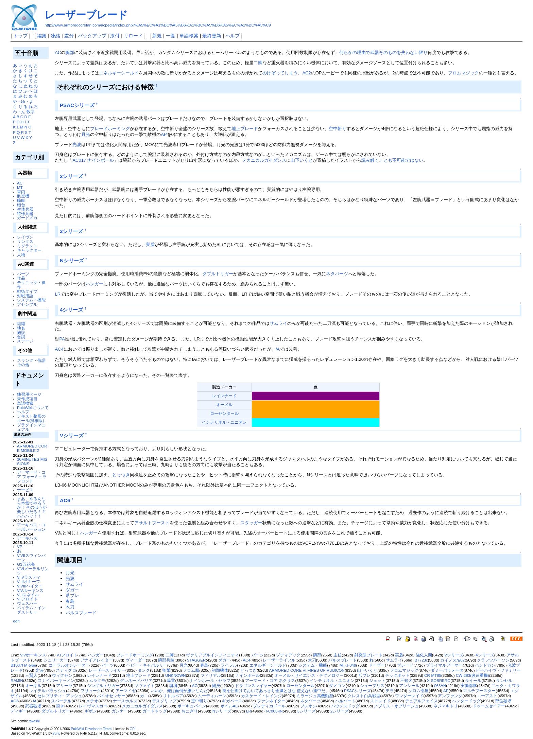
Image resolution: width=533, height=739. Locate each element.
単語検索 (189, 35)
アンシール (409, 686)
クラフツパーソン (493, 660)
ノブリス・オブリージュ (396, 706)
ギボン (91, 711)
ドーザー (376, 665)
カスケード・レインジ (261, 696)
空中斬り (337, 128)
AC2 (306, 72)
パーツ (23, 273)
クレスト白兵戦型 (364, 696)
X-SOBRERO (438, 681)
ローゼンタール (224, 413)
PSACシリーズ (77, 105)
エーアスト (487, 696)
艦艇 (21, 200)
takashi (34, 721)
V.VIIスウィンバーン (31, 557)
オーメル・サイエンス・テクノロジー (309, 675)
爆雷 (171, 681)
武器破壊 (33, 706)
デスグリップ (164, 701)
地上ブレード (244, 128)
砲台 (21, 205)
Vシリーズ (72, 435)
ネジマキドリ (445, 706)
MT (20, 187)
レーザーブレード (86, 14)
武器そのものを (385, 52)
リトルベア (173, 696)
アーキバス (27, 538)
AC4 (59, 349)
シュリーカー (56, 660)
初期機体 (220, 670)
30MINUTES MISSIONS (32, 461)
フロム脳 (191, 670)
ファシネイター (271, 701)
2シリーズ (71, 176)
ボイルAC (229, 706)
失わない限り (414, 52)
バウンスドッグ (345, 706)
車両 (21, 192)
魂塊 (173, 686)
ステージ (25, 341)
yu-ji (56, 733)
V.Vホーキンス (30, 590)
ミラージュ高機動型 (314, 696)
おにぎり (190, 711)
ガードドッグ (154, 711)
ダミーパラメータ (447, 670)
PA (62, 338)
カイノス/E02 (452, 660)
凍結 (55, 35)
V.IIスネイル (28, 595)
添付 (115, 35)
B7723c (421, 660)
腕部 (69, 52)
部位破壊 (503, 701)
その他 (23, 365)
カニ (144, 696)
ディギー (19, 711)
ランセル (504, 681)
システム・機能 (31, 300)
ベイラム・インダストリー (31, 609)
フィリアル (211, 675)
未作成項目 (27, 399)
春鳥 (70, 601)
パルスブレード (81, 612)
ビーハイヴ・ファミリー (498, 670)
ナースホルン (125, 701)
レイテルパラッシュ (47, 691)
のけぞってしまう (280, 72)
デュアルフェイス (421, 701)
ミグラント (27, 246)
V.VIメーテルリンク (33, 570)
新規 (157, 35)
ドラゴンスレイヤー (253, 686)
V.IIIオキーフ (28, 581)
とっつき (121, 474)
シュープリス (372, 686)
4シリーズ (71, 310)
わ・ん (19, 111)
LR (58, 294)
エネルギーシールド (119, 72)
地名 (21, 328)
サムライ (278, 323)
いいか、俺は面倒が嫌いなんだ (179, 691)
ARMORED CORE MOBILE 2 (32, 448)
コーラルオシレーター (69, 665)
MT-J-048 (348, 665)
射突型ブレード (368, 655)
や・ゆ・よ (23, 101)
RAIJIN (17, 681)
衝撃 (166, 670)
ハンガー (94, 283)
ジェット (377, 681)
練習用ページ (29, 394)
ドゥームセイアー (488, 706)
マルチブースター (479, 691)
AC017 (79, 160)
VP (19, 546)
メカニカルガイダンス (264, 160)
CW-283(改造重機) (472, 675)
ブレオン (308, 706)
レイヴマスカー (93, 706)
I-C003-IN (274, 711)
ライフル (229, 665)
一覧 (170, 35)
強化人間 (424, 655)
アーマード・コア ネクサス (270, 681)
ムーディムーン (212, 696)
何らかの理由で (354, 52)
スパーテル (61, 701)
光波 (76, 144)
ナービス (25, 490)
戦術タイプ (27, 291)
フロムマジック (463, 72)
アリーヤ (64, 686)
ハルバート (345, 701)
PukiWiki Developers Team (91, 729)
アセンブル (27, 304)
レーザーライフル (279, 660)
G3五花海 (26, 564)
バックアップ (92, 35)
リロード (133, 35)
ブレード (405, 665)
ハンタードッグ (466, 701)
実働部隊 (469, 686)
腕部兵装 (166, 660)
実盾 (150, 244)
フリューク (91, 691)
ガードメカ (27, 217)
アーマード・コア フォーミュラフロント (32, 476)
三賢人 (31, 675)
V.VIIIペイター (29, 586)
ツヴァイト (144, 686)
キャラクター (29, 250)
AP (164, 134)
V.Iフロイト (27, 599)
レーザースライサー (107, 670)
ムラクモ (97, 681)
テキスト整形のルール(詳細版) (31, 418)
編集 (42, 35)
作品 (21, 278)
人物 (21, 254)
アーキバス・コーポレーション (31, 527)
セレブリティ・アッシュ (59, 696)
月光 (85, 134)
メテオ (92, 701)
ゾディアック (288, 655)
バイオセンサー (111, 696)
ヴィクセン (62, 675)
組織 (21, 323)
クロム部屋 (418, 691)
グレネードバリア (136, 681)
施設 (21, 332)
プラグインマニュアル (31, 427)
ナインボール (100, 160)
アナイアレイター (96, 660)
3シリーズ (71, 231)
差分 (69, 35)
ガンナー (119, 711)
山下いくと (302, 160)
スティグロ (66, 670)
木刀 (70, 607)
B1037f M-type (23, 665)
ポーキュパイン (191, 706)
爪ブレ (72, 595)
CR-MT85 (432, 675)
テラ (389, 691)
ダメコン (337, 686)
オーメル (224, 404)
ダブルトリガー (217, 273)
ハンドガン (485, 665)
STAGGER (196, 660)
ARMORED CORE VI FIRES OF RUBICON (307, 670)
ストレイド (380, 701)
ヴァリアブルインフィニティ (212, 655)
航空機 (23, 196)
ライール (473, 681)
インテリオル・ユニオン (224, 422)
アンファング (450, 696)
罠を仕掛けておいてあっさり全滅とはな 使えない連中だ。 (275, 691)
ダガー (72, 590)
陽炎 (216, 686)
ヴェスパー (27, 603)
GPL (133, 729)
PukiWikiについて (33, 407)
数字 (31, 111)
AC (19, 183)
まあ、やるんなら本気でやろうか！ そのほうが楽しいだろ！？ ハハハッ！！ (32, 507)
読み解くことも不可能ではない (392, 160)
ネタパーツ (337, 273)
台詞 (21, 337)
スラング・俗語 (31, 360)
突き (60, 706)
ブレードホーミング (110, 128)
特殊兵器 (25, 213)
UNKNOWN (175, 675)
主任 (337, 655)
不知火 (406, 681)
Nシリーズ (72, 260)
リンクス (25, 241)
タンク (144, 670)
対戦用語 (25, 296)
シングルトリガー (103, 686)
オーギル (33, 686)
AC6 (65, 500)
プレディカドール (269, 706)
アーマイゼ (126, 691)
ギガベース (232, 701)
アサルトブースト (152, 522)
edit (16, 621)
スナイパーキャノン (56, 681)
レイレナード (224, 395)
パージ (258, 655)
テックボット (397, 675)
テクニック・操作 (31, 284)
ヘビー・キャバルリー (146, 665)
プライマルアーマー (444, 665)
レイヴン (25, 237)
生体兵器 (25, 209)
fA (278, 349)
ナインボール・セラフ (210, 681)
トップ (20, 35)
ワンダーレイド (409, 696)
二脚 (258, 62)
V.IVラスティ (28, 577)
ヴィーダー (135, 660)
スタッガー (251, 522)
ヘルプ (232, 35)
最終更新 (211, 35)
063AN (440, 686)
